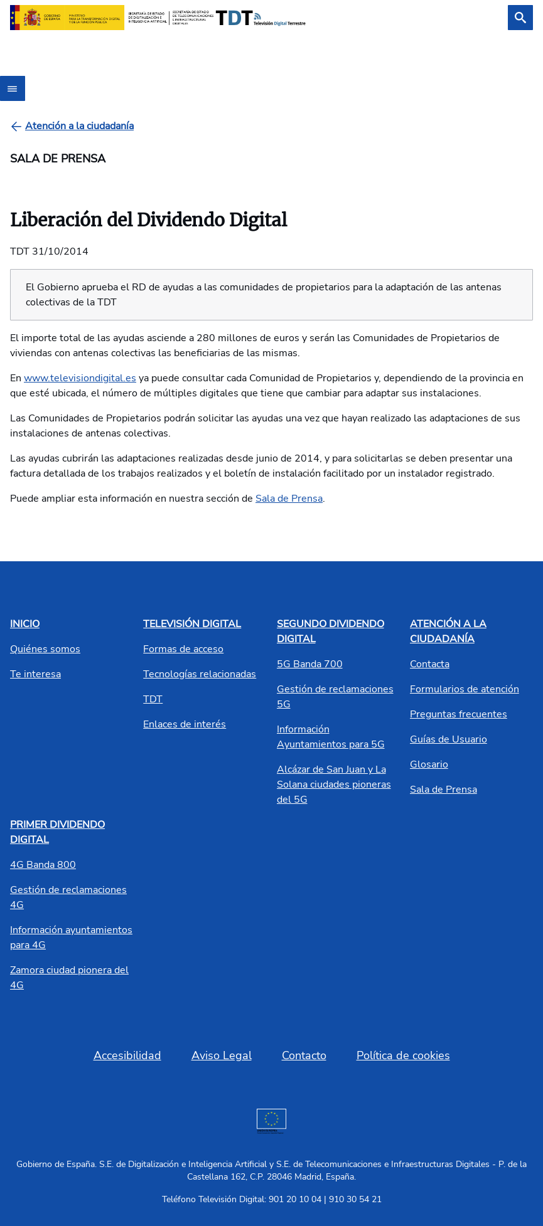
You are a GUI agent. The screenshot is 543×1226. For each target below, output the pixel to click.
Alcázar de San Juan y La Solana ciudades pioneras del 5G (334, 784)
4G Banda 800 (43, 865)
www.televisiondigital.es (80, 378)
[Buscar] (520, 17)
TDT (153, 699)
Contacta (429, 664)
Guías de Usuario (448, 739)
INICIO (25, 624)
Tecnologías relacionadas (199, 674)
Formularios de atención (464, 689)
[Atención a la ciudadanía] (79, 126)
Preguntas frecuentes (458, 714)
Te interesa (35, 674)
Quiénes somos (45, 649)
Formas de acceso (183, 649)
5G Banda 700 (310, 664)
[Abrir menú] (12, 88)
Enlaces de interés (184, 724)
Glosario (429, 764)
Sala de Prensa (289, 498)
